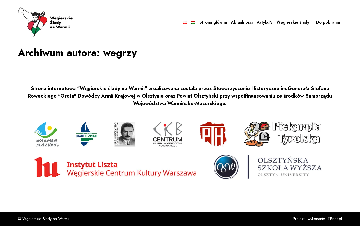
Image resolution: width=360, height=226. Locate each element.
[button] (294, 22)
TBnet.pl (335, 219)
